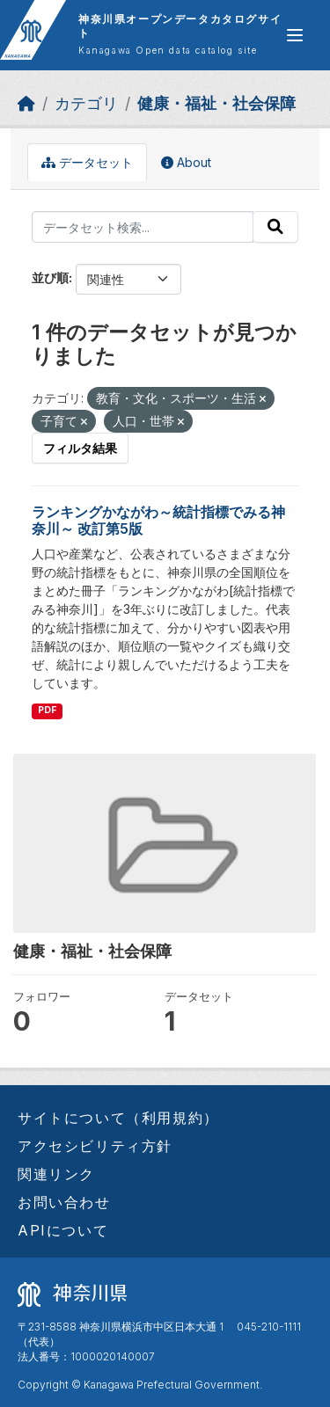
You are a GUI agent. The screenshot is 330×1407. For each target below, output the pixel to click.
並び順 (50, 277)
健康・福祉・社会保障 (216, 103)
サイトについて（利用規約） (118, 1117)
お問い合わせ (64, 1202)
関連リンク (56, 1174)
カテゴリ (86, 103)
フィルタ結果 (80, 448)
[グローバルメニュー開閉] (295, 35)
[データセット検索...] (142, 227)
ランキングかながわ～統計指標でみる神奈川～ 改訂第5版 (158, 520)
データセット (87, 162)
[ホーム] (26, 103)
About (186, 162)
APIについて (63, 1230)
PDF (47, 710)
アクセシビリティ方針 (95, 1146)
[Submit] (275, 227)
